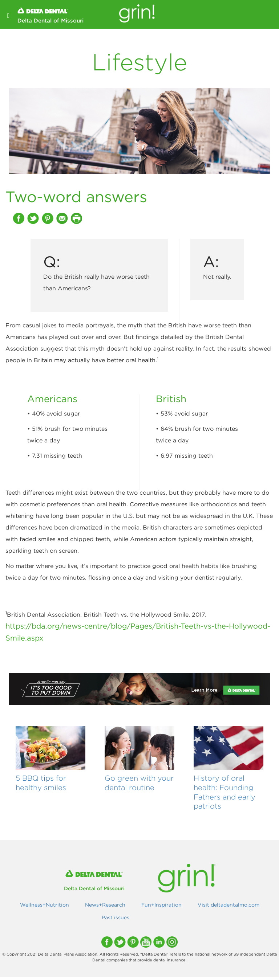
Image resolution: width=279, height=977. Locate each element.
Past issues (115, 917)
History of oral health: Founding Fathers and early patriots (224, 791)
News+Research (105, 905)
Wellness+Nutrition (44, 905)
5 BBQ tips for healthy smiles (41, 782)
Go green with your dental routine (139, 782)
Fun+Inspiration (161, 905)
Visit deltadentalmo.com (228, 905)
